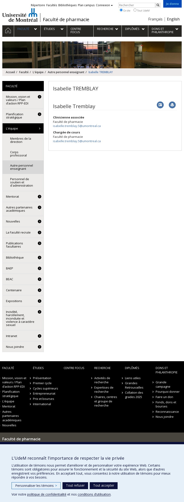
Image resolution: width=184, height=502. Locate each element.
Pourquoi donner (168, 391)
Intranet (11, 336)
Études (38, 368)
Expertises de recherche (103, 389)
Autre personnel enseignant (66, 72)
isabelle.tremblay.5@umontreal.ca (77, 126)
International (42, 404)
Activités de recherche (102, 380)
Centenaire (14, 290)
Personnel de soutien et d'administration (21, 182)
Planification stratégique (14, 115)
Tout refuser (75, 485)
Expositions (14, 301)
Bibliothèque (15, 257)
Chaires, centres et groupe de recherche (105, 401)
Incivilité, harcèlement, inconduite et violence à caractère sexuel (20, 318)
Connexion (104, 5)
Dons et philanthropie (167, 370)
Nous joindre (15, 347)
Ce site (125, 10)
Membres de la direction (20, 140)
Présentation (42, 378)
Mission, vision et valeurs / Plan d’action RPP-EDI (18, 100)
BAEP (9, 268)
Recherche (102, 368)
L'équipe (38, 72)
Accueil (10, 72)
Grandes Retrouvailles (134, 385)
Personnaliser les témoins (36, 485)
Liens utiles (133, 378)
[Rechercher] (158, 5)
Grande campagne (163, 384)
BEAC (9, 279)
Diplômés (132, 368)
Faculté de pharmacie (66, 19)
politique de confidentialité (46, 494)
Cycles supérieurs (45, 388)
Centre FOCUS (74, 368)
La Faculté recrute (18, 232)
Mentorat (12, 196)
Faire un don (164, 397)
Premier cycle (42, 383)
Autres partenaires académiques (19, 209)
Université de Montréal (20, 15)
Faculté (24, 72)
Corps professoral (18, 153)
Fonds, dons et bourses (166, 404)
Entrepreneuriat (44, 393)
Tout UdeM (142, 10)
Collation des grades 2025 (134, 394)
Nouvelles (13, 221)
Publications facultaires (14, 244)
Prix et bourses (43, 399)
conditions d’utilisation (94, 494)
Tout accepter (103, 485)
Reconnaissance (167, 412)
